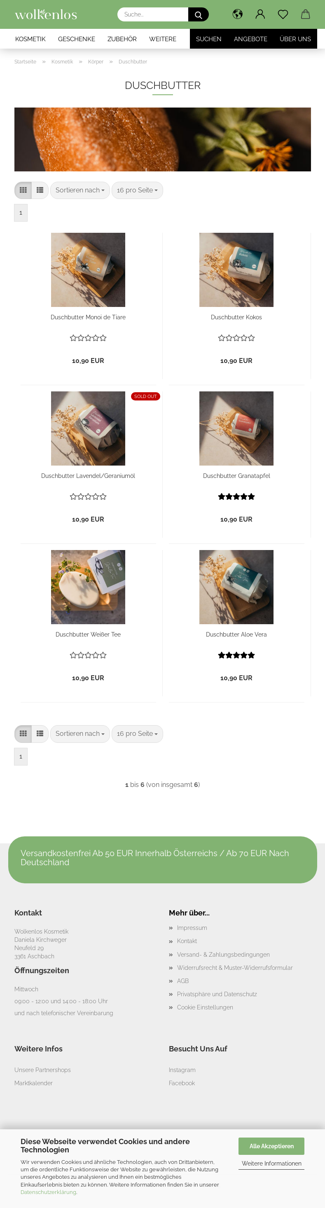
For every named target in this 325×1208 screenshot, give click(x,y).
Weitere (162, 39)
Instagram (182, 1070)
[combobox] (80, 190)
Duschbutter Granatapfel (236, 476)
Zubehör (122, 39)
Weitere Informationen (272, 1163)
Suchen (209, 39)
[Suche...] (198, 14)
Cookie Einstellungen (205, 1007)
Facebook (182, 1083)
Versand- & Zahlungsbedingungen (223, 954)
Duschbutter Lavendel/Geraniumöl (88, 476)
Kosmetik (30, 39)
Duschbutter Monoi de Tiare (88, 317)
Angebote (250, 39)
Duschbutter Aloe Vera (236, 634)
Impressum (192, 928)
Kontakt (187, 941)
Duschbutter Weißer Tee (88, 634)
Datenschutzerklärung (48, 1192)
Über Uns (295, 39)
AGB (183, 981)
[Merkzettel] (283, 14)
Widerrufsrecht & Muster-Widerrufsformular (235, 968)
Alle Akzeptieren (272, 1146)
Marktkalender (33, 1083)
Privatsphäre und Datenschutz (217, 994)
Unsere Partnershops (42, 1070)
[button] (238, 14)
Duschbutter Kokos (236, 317)
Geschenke (76, 39)
